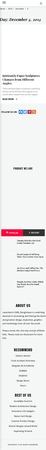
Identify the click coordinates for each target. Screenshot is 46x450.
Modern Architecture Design (23, 406)
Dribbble (23, 370)
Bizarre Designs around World (23, 426)
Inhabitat (23, 375)
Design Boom (23, 380)
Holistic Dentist (23, 355)
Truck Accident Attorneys (23, 360)
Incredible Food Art (23, 401)
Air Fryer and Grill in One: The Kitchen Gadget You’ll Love (30, 269)
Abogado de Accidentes (23, 365)
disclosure (28, 334)
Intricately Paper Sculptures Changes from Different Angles (21, 79)
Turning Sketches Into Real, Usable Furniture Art (29, 241)
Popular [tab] (12, 232)
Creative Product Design (23, 421)
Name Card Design (23, 416)
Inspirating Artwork (23, 431)
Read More (9, 99)
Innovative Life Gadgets (23, 411)
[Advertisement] (23, 138)
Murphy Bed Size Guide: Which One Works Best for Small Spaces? (30, 284)
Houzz (23, 385)
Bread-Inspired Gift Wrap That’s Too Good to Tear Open (30, 255)
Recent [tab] (33, 232)
